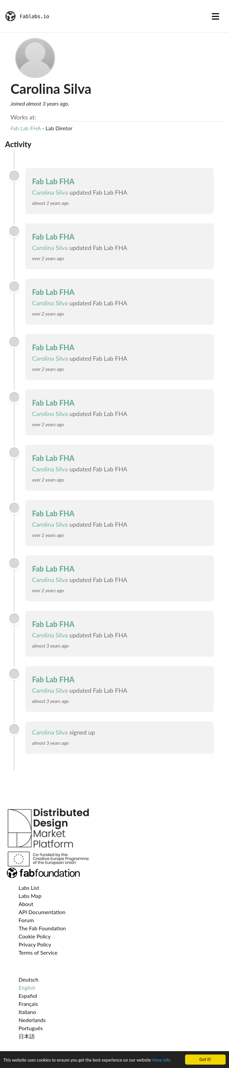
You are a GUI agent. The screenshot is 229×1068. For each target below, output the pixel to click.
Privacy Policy (35, 944)
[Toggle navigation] (215, 16)
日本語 (27, 1036)
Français (28, 1004)
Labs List (29, 887)
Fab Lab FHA (25, 128)
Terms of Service (38, 952)
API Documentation (42, 912)
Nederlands (32, 1020)
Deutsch (29, 979)
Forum (26, 920)
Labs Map (30, 896)
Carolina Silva (50, 192)
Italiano (27, 1012)
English (27, 987)
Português (31, 1028)
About (26, 904)
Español (28, 995)
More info (161, 1060)
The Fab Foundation (42, 928)
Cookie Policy (35, 936)
